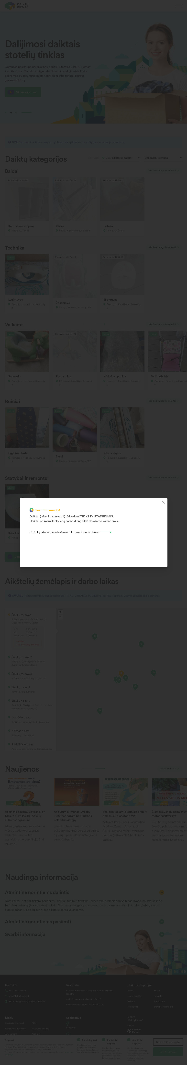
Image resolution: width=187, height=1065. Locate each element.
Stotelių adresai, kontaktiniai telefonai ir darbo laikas (64, 532)
